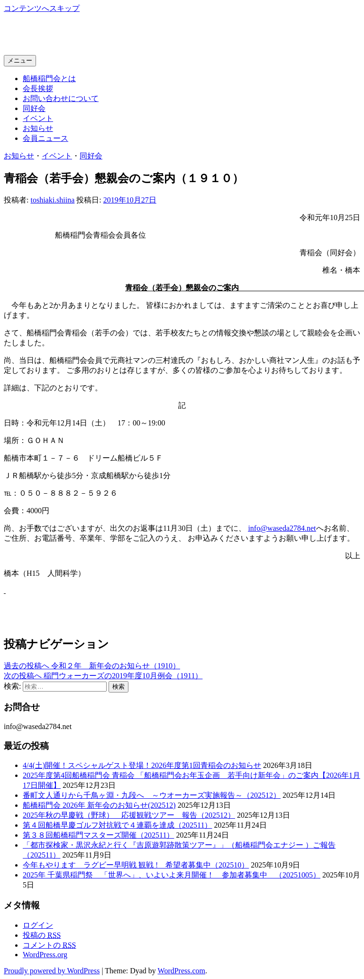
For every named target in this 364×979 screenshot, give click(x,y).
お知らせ (38, 128)
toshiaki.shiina (52, 200)
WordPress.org (45, 955)
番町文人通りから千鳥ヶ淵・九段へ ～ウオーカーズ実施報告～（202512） (152, 795)
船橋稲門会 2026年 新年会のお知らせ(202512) (99, 805)
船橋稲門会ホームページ (88, 33)
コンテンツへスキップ (42, 8)
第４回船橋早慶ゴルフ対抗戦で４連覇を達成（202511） (117, 825)
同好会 (34, 108)
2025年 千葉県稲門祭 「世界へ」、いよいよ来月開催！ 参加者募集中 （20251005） (171, 875)
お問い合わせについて (61, 98)
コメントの (49, 945)
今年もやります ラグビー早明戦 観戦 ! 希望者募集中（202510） (136, 865)
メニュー (20, 60)
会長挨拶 (38, 88)
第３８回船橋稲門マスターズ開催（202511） (98, 835)
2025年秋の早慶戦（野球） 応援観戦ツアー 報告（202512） (129, 815)
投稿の (42, 935)
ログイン (38, 925)
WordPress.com (181, 971)
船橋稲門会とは (49, 78)
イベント (38, 118)
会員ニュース (45, 138)
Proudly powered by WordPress (52, 971)
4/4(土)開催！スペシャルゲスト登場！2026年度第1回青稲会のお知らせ (142, 765)
